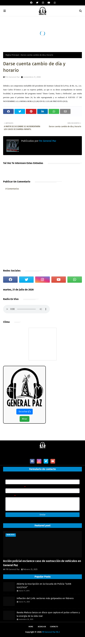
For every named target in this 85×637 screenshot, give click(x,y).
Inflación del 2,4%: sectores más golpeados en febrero (45, 598)
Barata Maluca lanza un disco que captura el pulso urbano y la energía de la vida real (48, 614)
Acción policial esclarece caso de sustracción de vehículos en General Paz (42, 563)
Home (30, 627)
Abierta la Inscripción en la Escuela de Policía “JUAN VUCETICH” (44, 585)
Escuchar (24, 411)
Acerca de (42, 627)
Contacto (54, 627)
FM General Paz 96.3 (51, 632)
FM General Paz (13, 569)
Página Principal (12, 55)
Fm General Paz (13, 77)
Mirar (24, 419)
